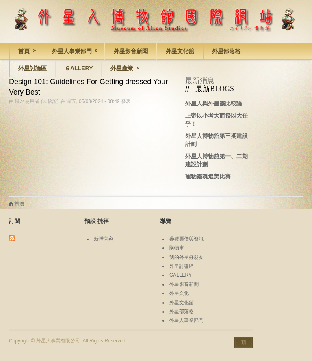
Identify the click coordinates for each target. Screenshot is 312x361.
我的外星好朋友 (186, 257)
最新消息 (199, 81)
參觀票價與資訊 (186, 239)
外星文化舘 (180, 51)
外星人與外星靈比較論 (213, 103)
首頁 (23, 52)
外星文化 (179, 293)
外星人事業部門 (71, 52)
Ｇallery (79, 68)
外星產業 (121, 69)
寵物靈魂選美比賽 (208, 176)
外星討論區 (32, 68)
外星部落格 (226, 51)
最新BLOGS (214, 89)
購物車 (176, 248)
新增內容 (103, 239)
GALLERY (180, 275)
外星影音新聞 (131, 51)
